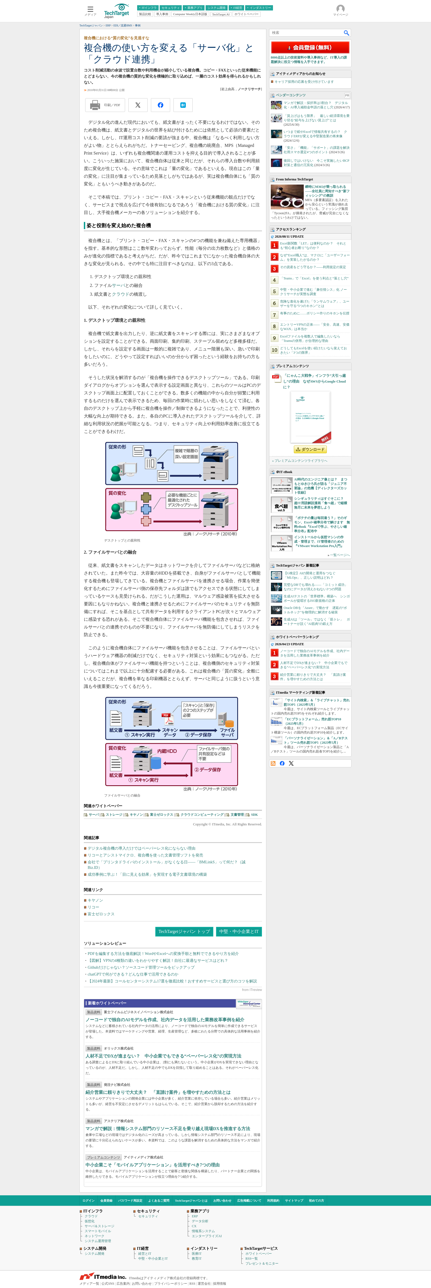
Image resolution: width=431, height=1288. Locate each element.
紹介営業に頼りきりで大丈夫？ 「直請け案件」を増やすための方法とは (158, 1092)
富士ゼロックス (161, 815)
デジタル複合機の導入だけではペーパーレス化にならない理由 (141, 848)
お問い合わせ (222, 1200)
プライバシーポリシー (170, 1284)
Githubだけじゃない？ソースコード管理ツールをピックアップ (141, 967)
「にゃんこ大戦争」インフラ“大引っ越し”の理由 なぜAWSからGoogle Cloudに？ (314, 381)
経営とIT (144, 1254)
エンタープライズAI (207, 1236)
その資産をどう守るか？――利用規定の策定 (313, 267)
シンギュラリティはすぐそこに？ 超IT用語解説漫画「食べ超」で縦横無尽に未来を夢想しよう (320, 503)
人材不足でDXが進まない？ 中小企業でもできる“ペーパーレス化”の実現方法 (163, 1056)
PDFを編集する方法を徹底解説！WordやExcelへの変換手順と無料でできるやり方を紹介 (163, 954)
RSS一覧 (251, 1258)
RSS (273, 763)
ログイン (88, 1200)
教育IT (196, 1258)
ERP (195, 1216)
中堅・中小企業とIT (239, 931)
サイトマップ (294, 1200)
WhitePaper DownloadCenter (249, 1004)
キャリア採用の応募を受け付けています (304, 82)
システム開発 (94, 1254)
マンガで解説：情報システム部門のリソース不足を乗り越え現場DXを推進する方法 (167, 1128)
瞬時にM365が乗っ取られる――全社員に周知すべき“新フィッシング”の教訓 (327, 191)
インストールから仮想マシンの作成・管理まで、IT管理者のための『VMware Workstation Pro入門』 (319, 541)
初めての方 (316, 1200)
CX (194, 1226)
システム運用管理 (98, 1241)
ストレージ (114, 815)
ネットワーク (94, 1236)
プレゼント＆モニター (261, 1263)
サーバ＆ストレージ (99, 1226)
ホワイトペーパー (258, 1254)
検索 (347, 33)
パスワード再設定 (130, 1200)
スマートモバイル (98, 1231)
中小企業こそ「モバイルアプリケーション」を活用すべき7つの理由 (152, 1165)
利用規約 (273, 1200)
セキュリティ (148, 1216)
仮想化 (90, 1221)
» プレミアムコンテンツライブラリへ (299, 461)
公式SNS (107, 1284)
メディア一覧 (89, 1284)
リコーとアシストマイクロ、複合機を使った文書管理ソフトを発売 (145, 855)
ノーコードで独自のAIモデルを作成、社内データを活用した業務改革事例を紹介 (164, 1019)
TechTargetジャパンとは (191, 1200)
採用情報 (219, 1284)
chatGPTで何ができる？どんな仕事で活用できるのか (133, 974)
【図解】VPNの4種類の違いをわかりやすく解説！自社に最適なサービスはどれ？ (158, 961)
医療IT (196, 1254)
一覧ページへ (340, 555)
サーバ (118, 285)
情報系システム (203, 1231)
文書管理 (237, 815)
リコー (93, 907)
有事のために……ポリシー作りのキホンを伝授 (314, 313)
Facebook (282, 763)
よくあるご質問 (158, 1200)
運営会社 (204, 1284)
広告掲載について (249, 1200)
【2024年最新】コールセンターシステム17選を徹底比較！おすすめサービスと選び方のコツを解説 (172, 981)
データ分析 (200, 1221)
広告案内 (123, 1284)
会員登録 (106, 1200)
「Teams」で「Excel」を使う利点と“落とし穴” (314, 278)
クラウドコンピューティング (202, 815)
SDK (254, 815)
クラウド (120, 294)
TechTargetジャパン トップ (184, 931)
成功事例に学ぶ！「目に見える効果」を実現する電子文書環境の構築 (147, 874)
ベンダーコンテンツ (291, 95)
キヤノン (136, 815)
